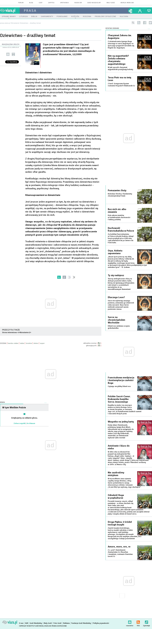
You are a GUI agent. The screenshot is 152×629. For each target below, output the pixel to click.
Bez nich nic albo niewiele (117, 210)
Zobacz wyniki (19, 423)
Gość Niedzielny (94, 3)
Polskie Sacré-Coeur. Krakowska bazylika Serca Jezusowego (119, 399)
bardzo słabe (13, 343)
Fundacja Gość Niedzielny (81, 623)
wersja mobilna (127, 3)
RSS (138, 622)
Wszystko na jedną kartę (121, 421)
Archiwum (31, 423)
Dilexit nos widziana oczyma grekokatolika (119, 327)
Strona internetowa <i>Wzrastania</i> (16, 332)
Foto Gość (58, 623)
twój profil (140, 10)
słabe (22, 343)
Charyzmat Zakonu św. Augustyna (119, 36)
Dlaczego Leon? (116, 297)
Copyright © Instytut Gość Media (31, 626)
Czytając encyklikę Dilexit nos (119, 386)
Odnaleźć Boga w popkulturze (116, 496)
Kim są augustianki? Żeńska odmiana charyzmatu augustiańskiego (118, 59)
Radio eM (78, 3)
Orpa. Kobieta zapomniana (115, 252)
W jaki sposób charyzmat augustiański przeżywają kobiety (120, 68)
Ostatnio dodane (112, 28)
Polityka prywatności (101, 623)
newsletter (129, 622)
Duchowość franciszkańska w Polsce (121, 229)
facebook (144, 22)
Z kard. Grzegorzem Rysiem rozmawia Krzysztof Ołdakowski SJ (121, 85)
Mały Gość (111, 3)
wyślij (8, 54)
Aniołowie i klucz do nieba (119, 447)
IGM (26, 623)
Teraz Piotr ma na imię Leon (119, 79)
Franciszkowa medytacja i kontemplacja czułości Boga (121, 380)
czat (41, 3)
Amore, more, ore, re (119, 546)
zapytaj (51, 3)
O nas (21, 623)
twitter (150, 22)
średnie (29, 343)
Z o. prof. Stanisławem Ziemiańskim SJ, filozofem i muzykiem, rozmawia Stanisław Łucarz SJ (120, 553)
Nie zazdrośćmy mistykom (116, 474)
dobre (35, 343)
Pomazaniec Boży (117, 190)
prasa (30, 10)
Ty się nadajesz (116, 275)
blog (31, 3)
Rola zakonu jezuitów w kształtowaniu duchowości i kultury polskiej (119, 217)
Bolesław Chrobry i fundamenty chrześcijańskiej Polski (120, 195)
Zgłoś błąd (146, 622)
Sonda (2, 402)
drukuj (13, 54)
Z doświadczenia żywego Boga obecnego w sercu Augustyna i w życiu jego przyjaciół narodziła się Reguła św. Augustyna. (121, 44)
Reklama (66, 623)
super (42, 343)
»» (74, 277)
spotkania (64, 3)
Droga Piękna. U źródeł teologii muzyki (120, 523)
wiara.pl (10, 10)
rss (138, 22)
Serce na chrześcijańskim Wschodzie (116, 320)
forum (21, 3)
